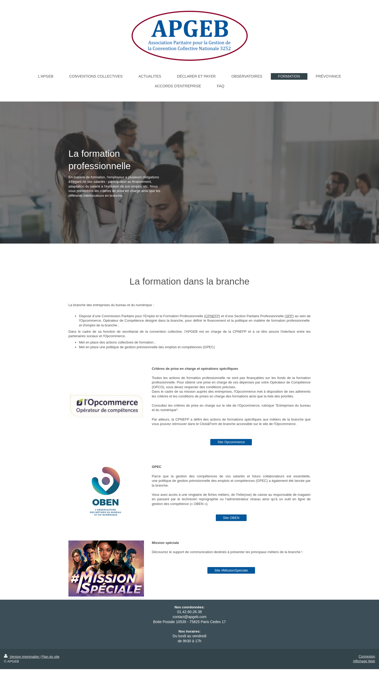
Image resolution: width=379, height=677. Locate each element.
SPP (289, 316)
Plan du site (50, 657)
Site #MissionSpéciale (231, 570)
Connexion (367, 656)
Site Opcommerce (231, 442)
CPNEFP (212, 316)
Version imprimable (22, 657)
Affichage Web (364, 661)
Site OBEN (231, 518)
